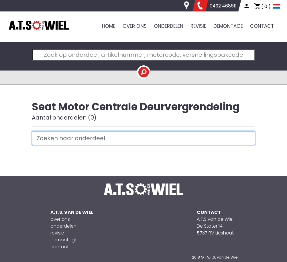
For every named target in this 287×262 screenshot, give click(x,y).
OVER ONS (135, 26)
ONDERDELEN (168, 26)
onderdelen (63, 226)
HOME (108, 26)
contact (59, 246)
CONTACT (262, 26)
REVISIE (198, 26)
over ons (60, 219)
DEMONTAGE (228, 26)
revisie (57, 233)
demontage (64, 239)
